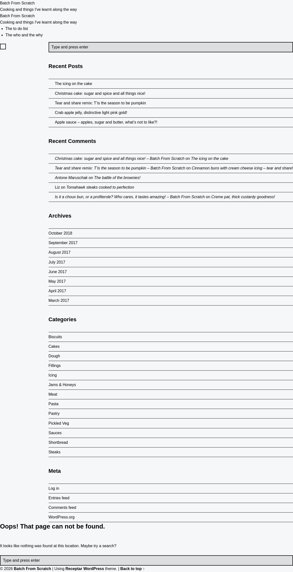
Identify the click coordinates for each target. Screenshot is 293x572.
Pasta (54, 404)
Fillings (55, 365)
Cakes (54, 346)
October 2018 (60, 233)
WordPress (93, 569)
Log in (54, 488)
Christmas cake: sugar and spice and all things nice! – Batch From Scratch (119, 158)
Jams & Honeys (62, 385)
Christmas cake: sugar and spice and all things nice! (100, 93)
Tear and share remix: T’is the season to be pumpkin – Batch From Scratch (120, 168)
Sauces (55, 433)
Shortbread (58, 442)
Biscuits (55, 337)
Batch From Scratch (32, 569)
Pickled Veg (59, 423)
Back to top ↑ (132, 569)
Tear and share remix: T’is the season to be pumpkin (100, 103)
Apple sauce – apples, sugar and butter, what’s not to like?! (106, 122)
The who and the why (24, 35)
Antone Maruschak (71, 178)
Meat (53, 394)
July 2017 (57, 262)
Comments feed (62, 507)
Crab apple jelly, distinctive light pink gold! (91, 113)
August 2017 (60, 252)
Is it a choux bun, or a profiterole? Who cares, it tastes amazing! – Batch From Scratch (130, 197)
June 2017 (58, 272)
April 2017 (57, 291)
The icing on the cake (73, 84)
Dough (54, 356)
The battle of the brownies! (117, 178)
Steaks (55, 452)
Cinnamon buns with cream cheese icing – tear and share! (242, 168)
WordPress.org (62, 517)
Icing (53, 375)
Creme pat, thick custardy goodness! (243, 197)
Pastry (54, 413)
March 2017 (59, 300)
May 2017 (57, 281)
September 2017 (63, 243)
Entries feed (59, 498)
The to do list (16, 29)
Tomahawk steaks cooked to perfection (100, 187)
